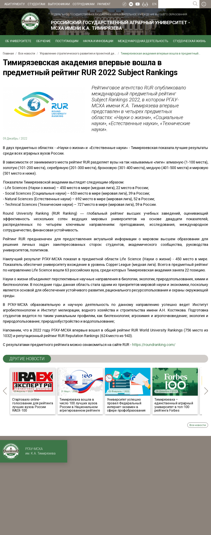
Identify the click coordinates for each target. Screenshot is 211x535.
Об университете (18, 41)
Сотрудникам (83, 4)
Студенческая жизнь (189, 41)
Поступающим (66, 41)
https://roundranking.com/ (153, 344)
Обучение (43, 41)
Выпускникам (59, 4)
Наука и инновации (98, 41)
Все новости (198, 425)
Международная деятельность (143, 41)
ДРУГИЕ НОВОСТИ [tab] (27, 358)
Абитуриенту (14, 4)
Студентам (36, 4)
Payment (104, 4)
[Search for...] (174, 4)
